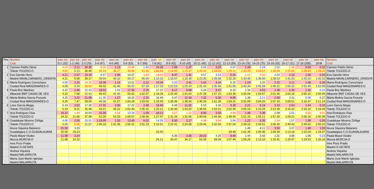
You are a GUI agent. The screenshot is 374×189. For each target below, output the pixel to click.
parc (61, 59)
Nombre (15, 59)
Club (13, 63)
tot (65, 59)
